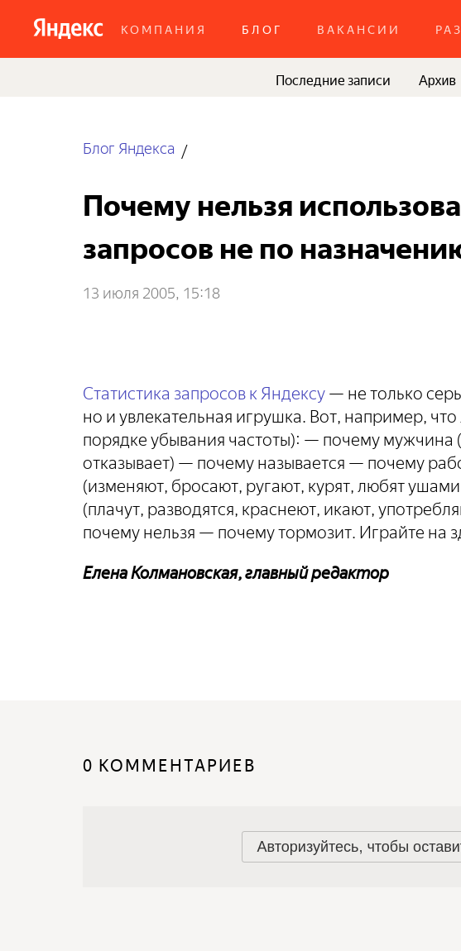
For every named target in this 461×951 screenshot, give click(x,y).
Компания (164, 28)
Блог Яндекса (129, 147)
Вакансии (359, 28)
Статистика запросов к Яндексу (204, 391)
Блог (262, 28)
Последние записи (333, 78)
